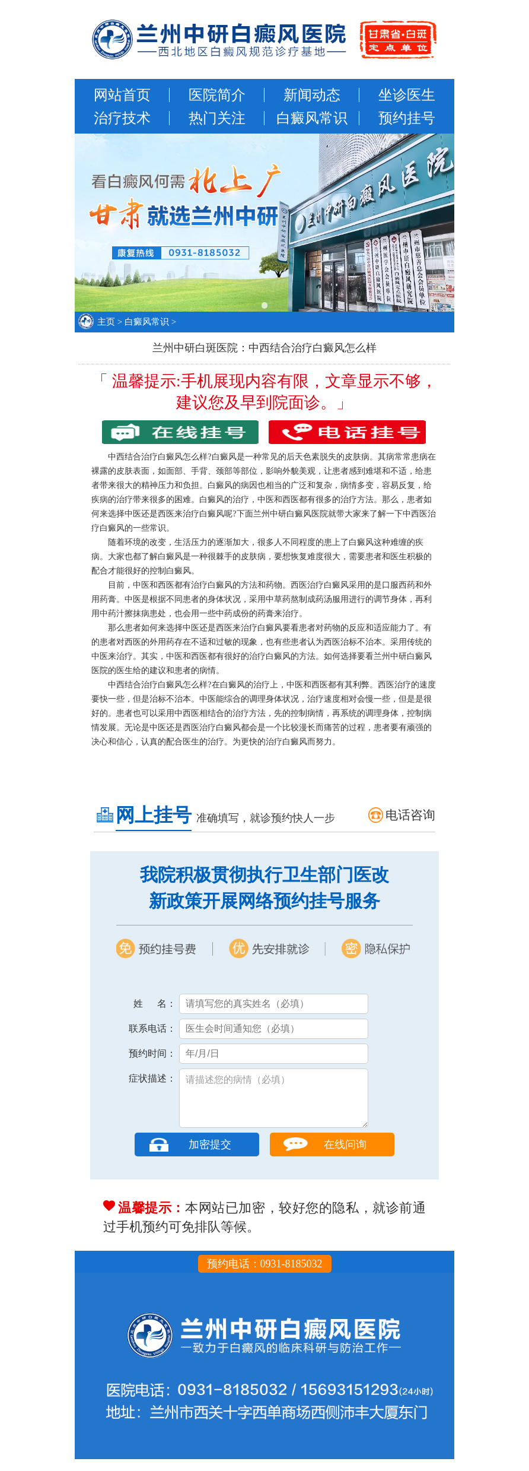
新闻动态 (311, 95)
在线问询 (345, 1156)
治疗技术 (122, 118)
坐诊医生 (406, 95)
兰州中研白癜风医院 (290, 513)
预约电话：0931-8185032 (265, 1276)
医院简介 (217, 95)
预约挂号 (406, 118)
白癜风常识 (312, 118)
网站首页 (122, 95)
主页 (106, 321)
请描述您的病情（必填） (273, 1104)
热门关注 (217, 118)
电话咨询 (410, 815)
